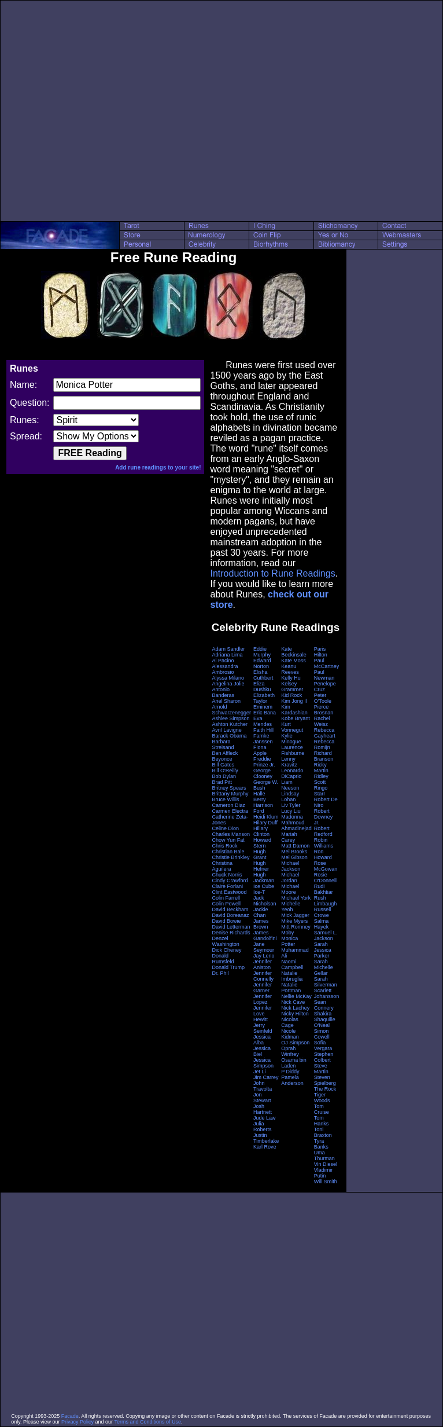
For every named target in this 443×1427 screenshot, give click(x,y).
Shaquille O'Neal (324, 1022)
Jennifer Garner (262, 987)
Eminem (262, 707)
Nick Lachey (295, 1008)
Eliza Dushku (262, 686)
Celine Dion (225, 828)
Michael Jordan (290, 877)
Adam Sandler (228, 649)
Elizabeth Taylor (264, 698)
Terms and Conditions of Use (147, 1422)
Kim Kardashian (294, 710)
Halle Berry (259, 796)
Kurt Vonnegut (292, 727)
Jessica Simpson (263, 1063)
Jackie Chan (260, 912)
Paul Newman (324, 675)
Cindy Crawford (230, 880)
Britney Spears (229, 788)
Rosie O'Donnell (325, 877)
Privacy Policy (77, 1422)
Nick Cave (293, 1002)
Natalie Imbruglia (291, 976)
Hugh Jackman (263, 877)
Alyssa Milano (228, 678)
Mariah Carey (289, 837)
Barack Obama (229, 736)
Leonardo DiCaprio (292, 773)
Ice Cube (263, 886)
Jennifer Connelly (263, 976)
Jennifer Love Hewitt (262, 1013)
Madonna (292, 817)
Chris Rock (224, 846)
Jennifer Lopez (262, 999)
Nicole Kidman (290, 1034)
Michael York (296, 898)
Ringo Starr (321, 791)
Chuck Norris (227, 875)
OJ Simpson (295, 1043)
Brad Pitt (222, 782)
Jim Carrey (266, 1077)
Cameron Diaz (228, 805)
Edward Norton (262, 663)
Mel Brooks (294, 851)
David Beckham (230, 909)
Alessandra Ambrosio (225, 669)
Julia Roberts (262, 1126)
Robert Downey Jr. (323, 817)
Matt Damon (295, 846)
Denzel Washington (225, 941)
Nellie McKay (296, 996)
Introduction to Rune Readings (272, 573)
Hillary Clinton (261, 831)
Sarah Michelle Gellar (323, 967)
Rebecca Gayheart (324, 733)
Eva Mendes (262, 721)
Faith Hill (263, 730)
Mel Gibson (294, 857)
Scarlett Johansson (326, 993)
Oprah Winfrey (290, 1051)
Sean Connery (324, 1005)
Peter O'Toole (322, 698)
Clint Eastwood (229, 892)
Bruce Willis (225, 799)
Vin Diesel (325, 1164)
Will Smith (325, 1181)
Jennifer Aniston (262, 964)
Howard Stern (262, 843)
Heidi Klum (266, 817)
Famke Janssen (263, 738)
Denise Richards (231, 933)
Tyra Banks (321, 1144)
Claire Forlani (227, 886)
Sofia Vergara (323, 1045)
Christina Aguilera (222, 866)
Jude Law (264, 1118)
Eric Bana (264, 713)
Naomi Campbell (292, 964)
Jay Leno (264, 956)
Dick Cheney (226, 950)
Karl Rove (264, 1147)
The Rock (325, 1089)
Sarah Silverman (325, 982)
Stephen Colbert (324, 1057)
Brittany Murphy (230, 794)
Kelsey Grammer (292, 686)
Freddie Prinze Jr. (264, 762)
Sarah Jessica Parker (322, 950)
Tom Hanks (321, 1121)
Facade (70, 1416)
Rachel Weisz (322, 721)
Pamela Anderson (292, 1080)
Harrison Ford (263, 808)
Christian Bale (228, 851)
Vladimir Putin (323, 1173)
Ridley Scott (321, 779)
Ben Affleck (225, 753)
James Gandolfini (265, 935)
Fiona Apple (260, 750)
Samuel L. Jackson (326, 935)
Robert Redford (323, 831)
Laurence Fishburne (292, 750)
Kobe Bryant (295, 718)
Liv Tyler (290, 805)
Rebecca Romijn (324, 744)
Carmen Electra (230, 811)
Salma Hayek (321, 924)
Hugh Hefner (261, 866)
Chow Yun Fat (228, 840)
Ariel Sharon (226, 701)
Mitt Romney (296, 927)
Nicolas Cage (289, 1022)
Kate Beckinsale (294, 652)
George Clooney (262, 773)
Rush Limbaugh (325, 901)
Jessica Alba (262, 1040)
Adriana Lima (227, 655)
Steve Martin (321, 1068)
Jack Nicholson (264, 901)
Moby (287, 933)
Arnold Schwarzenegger (231, 710)
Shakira (323, 1014)
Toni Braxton (323, 1132)
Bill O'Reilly (225, 770)
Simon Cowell (322, 1034)
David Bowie (226, 921)
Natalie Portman (291, 987)
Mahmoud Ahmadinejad (296, 825)
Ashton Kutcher (230, 724)
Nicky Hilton (295, 1014)
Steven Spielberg (325, 1080)
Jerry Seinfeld (262, 1028)
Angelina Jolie (228, 684)
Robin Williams (324, 843)
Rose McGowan (326, 866)
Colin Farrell (226, 898)
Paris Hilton (320, 652)
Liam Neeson (290, 785)
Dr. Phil (220, 973)
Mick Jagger (295, 915)
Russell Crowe (322, 912)
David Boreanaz (230, 915)
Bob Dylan (224, 776)
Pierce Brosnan (324, 710)
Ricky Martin (321, 767)
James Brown (261, 924)
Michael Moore (290, 889)
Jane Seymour (263, 947)
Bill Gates (223, 765)
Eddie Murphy (262, 652)
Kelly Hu (291, 678)
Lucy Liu (291, 811)
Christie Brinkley (230, 857)
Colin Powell (226, 904)
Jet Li (259, 1071)
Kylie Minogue (291, 738)
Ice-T (259, 892)
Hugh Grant (260, 854)
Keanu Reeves (290, 669)
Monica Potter (289, 941)
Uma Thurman (324, 1155)
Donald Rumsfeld (223, 958)
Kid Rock (291, 695)
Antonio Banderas (223, 692)
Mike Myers (294, 921)
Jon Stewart (262, 1097)
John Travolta (262, 1086)
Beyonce (222, 759)
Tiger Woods (322, 1097)
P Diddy (290, 1071)
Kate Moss (293, 660)
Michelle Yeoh (290, 906)
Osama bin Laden (294, 1063)
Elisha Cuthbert (263, 675)
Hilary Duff (265, 823)
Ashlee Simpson (230, 718)
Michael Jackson (290, 866)
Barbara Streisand (223, 744)
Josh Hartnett (262, 1109)
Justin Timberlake (266, 1138)
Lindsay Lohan (290, 796)
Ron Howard (323, 854)
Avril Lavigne (226, 730)
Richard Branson (324, 756)
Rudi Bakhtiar (323, 889)
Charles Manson (231, 834)
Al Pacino (223, 660)
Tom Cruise (321, 1109)
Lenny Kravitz (289, 762)
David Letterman (231, 927)
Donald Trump (228, 967)
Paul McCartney (326, 663)
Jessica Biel (262, 1051)
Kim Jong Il (294, 701)
